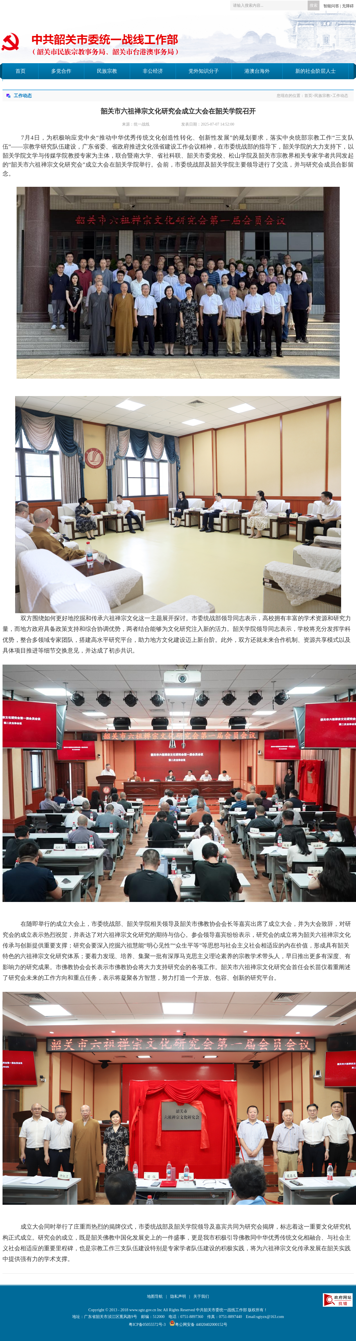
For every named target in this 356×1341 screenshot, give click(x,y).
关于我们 (201, 1296)
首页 (20, 71)
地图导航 (155, 1296)
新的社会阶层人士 (315, 71)
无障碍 (348, 6)
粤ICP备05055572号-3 (147, 1324)
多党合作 (61, 71)
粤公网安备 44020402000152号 (198, 1324)
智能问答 (331, 6)
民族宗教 (107, 71)
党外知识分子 (204, 71)
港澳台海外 (257, 71)
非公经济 (153, 71)
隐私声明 (178, 1296)
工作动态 (340, 96)
